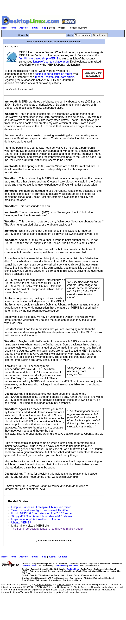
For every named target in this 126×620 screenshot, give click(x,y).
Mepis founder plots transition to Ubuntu (35, 519)
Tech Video (73, 566)
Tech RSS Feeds (29, 566)
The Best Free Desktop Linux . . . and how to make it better (47, 528)
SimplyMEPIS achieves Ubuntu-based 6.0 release (41, 516)
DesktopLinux (73, 569)
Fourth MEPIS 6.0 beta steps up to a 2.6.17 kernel (41, 513)
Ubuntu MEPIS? (21, 522)
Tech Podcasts (60, 566)
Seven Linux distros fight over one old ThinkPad (40, 510)
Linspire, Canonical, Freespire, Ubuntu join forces (41, 507)
